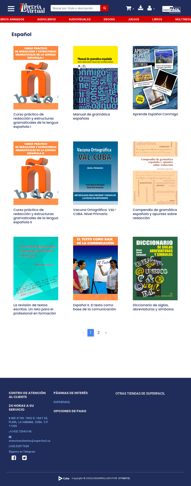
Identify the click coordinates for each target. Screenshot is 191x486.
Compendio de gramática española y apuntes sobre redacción (155, 213)
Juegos (133, 19)
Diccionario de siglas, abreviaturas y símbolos (153, 307)
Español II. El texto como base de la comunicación (94, 307)
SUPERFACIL (62, 402)
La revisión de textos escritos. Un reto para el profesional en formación (34, 309)
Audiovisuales (80, 19)
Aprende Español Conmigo (155, 114)
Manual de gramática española (91, 116)
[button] (151, 9)
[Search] (75, 8)
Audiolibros (46, 19)
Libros (157, 19)
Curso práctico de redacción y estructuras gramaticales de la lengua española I (35, 120)
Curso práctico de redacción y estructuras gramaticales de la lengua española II (35, 215)
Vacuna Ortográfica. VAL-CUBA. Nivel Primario (95, 211)
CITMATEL (124, 478)
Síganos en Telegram (22, 451)
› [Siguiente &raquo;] (106, 332)
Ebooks (109, 19)
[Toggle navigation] (11, 8)
